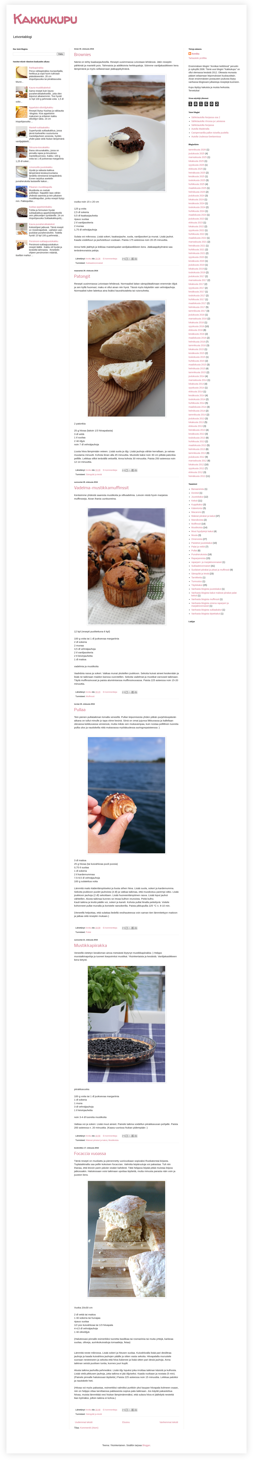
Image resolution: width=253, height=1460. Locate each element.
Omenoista (196, 539)
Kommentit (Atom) (89, 1427)
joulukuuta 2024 (196, 195)
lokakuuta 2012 (196, 464)
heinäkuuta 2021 (197, 245)
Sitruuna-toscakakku (39, 147)
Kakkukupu (45, 19)
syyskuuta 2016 (196, 326)
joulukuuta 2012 (196, 457)
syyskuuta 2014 (196, 387)
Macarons (196, 512)
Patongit (82, 277)
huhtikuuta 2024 (197, 211)
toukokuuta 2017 (197, 295)
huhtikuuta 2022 (197, 234)
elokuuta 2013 (196, 426)
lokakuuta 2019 (196, 268)
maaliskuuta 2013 (197, 445)
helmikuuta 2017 (197, 307)
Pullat (88, 932)
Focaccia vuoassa (90, 1154)
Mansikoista (197, 520)
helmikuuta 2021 (197, 253)
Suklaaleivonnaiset (94, 263)
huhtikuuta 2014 (197, 403)
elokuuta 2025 (196, 169)
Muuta (194, 535)
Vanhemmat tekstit (169, 1422)
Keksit (194, 500)
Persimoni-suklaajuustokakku (43, 241)
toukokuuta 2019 (197, 272)
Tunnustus (196, 581)
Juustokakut (197, 496)
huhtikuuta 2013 (197, 441)
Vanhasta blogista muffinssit (205, 599)
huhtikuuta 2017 (197, 299)
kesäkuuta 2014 (196, 395)
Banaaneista (197, 489)
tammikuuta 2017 (197, 311)
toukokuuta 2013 (197, 437)
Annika (195, 53)
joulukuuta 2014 (196, 376)
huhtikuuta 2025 (197, 184)
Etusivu (126, 1422)
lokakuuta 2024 (196, 199)
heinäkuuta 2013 (197, 430)
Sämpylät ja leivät (94, 474)
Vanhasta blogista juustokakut (206, 589)
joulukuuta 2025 (196, 153)
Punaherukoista (199, 554)
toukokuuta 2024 (197, 207)
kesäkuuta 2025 (196, 176)
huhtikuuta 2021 (197, 249)
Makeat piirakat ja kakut (96, 1140)
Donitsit (195, 493)
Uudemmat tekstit (83, 1422)
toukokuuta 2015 (197, 357)
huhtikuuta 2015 (197, 361)
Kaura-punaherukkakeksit (42, 224)
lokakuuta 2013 (196, 422)
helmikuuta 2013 (197, 449)
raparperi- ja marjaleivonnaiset (206, 562)
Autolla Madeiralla (200, 129)
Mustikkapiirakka (90, 946)
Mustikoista (113, 1140)
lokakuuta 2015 (196, 349)
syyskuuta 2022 (196, 230)
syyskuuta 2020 (196, 257)
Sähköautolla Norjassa (202, 125)
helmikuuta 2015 (197, 368)
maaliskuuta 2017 (197, 303)
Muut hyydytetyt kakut (202, 531)
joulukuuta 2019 (196, 265)
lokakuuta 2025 (196, 161)
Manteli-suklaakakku (39, 127)
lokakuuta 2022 (196, 226)
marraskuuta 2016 (198, 318)
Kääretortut (197, 508)
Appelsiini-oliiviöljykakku (41, 107)
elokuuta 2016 (196, 330)
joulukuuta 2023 (196, 218)
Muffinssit (90, 696)
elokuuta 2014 (196, 391)
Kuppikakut (197, 504)
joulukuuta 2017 (196, 276)
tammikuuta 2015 (197, 372)
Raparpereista (198, 558)
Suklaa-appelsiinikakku (40, 207)
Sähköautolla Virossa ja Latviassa (208, 121)
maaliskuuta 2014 (197, 407)
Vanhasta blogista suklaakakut (206, 609)
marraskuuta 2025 (198, 157)
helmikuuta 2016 (197, 341)
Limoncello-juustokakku (41, 167)
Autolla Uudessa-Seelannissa (206, 136)
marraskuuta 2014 (198, 380)
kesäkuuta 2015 (196, 353)
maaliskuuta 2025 (197, 188)
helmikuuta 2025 (197, 192)
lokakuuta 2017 (196, 284)
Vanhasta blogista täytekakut (205, 613)
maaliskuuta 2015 (197, 364)
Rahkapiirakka (36, 67)
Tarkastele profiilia (198, 58)
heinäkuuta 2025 (197, 172)
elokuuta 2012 (196, 472)
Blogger (146, 1445)
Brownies (82, 55)
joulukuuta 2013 (196, 418)
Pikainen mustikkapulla (40, 187)
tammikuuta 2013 (197, 453)
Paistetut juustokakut (201, 543)
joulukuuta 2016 (196, 314)
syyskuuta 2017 (196, 288)
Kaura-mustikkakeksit (39, 87)
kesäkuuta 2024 (196, 203)
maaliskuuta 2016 (197, 338)
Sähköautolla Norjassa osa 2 (205, 117)
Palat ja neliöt (198, 546)
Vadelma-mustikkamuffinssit (101, 488)
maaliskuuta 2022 (197, 238)
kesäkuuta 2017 (196, 291)
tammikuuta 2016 (197, 345)
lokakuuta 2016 (196, 322)
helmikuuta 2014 (197, 410)
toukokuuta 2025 (197, 180)
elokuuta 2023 (196, 222)
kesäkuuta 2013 (196, 434)
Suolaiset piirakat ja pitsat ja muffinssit (210, 569)
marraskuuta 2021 (198, 241)
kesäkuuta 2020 (196, 261)
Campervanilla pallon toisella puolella (210, 132)
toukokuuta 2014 (197, 399)
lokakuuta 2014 (196, 384)
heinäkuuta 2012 (197, 476)
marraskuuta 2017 (198, 280)
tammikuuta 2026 (197, 149)
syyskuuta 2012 (196, 468)
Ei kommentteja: (110, 259)
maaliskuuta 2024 (197, 215)
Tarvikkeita (196, 577)
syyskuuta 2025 (196, 165)
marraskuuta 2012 (198, 460)
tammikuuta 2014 (197, 414)
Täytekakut (196, 585)
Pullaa (80, 710)
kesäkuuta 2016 (196, 334)
